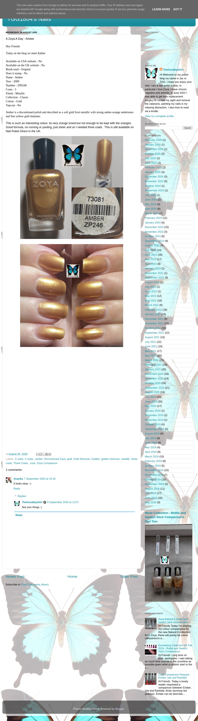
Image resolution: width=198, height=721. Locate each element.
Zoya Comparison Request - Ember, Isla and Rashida (174, 676)
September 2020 (154, 387)
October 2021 (153, 328)
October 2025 (153, 153)
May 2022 (150, 295)
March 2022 (152, 305)
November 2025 (154, 149)
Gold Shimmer (81, 458)
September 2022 (154, 277)
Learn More (161, 9)
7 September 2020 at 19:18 (39, 478)
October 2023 (153, 236)
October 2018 (153, 479)
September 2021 (154, 332)
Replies (22, 496)
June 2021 (151, 346)
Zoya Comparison (47, 463)
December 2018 (154, 470)
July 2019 (150, 438)
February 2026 (153, 139)
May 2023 (150, 259)
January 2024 (153, 222)
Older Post (129, 576)
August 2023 (152, 245)
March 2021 (152, 360)
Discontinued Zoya (55, 458)
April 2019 (151, 451)
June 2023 (151, 254)
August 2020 (152, 392)
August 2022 (152, 282)
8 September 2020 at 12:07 (63, 502)
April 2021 (151, 355)
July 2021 (150, 341)
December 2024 (154, 176)
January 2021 (153, 369)
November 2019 (154, 419)
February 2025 (153, 167)
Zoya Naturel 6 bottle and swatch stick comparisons (173, 621)
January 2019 (153, 465)
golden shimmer (110, 458)
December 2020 (154, 373)
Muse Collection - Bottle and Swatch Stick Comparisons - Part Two (165, 517)
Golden (95, 458)
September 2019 (154, 429)
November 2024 (154, 181)
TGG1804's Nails (29, 19)
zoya (32, 463)
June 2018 (151, 497)
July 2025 (150, 158)
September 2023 (154, 240)
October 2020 (153, 383)
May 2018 (150, 502)
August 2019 (152, 433)
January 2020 (153, 410)
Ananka (18, 478)
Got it (177, 9)
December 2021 (154, 318)
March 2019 (152, 456)
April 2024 (151, 208)
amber (39, 458)
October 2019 (153, 424)
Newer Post (15, 576)
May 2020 (150, 406)
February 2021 (153, 364)
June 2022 (151, 291)
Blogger (119, 708)
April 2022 (151, 300)
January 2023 (153, 268)
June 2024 (151, 199)
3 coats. (29, 458)
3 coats (19, 458)
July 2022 (150, 286)
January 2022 (153, 314)
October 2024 (153, 185)
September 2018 (154, 484)
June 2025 (151, 162)
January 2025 (153, 172)
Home (72, 576)
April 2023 (151, 263)
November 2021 (154, 323)
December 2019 (154, 415)
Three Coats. (20, 463)
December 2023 (154, 227)
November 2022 (154, 273)
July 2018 (150, 493)
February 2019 (153, 461)
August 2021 (152, 337)
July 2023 (150, 250)
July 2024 (150, 195)
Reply (17, 488)
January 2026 (153, 144)
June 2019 (151, 442)
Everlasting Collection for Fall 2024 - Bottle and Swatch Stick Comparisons (175, 648)
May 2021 (150, 351)
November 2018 (154, 474)
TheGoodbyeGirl (32, 502)
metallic (125, 458)
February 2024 (153, 217)
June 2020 (151, 401)
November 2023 (154, 231)
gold (69, 458)
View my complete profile (159, 116)
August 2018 (152, 488)
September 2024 (154, 190)
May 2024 (150, 204)
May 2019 (150, 447)
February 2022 (153, 309)
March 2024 (152, 213)
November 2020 (154, 378)
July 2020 (150, 396)
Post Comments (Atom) (35, 584)
